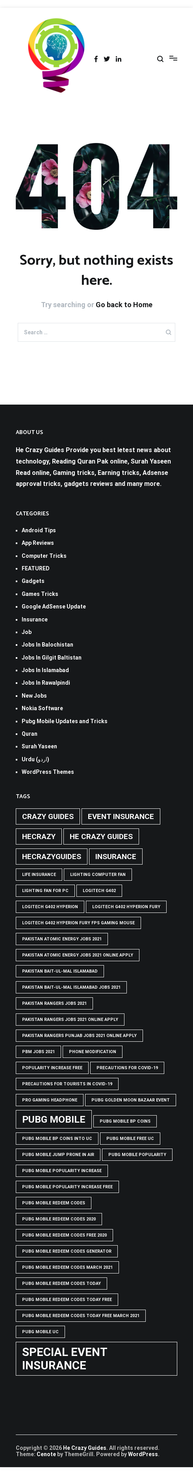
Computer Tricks (44, 556)
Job (27, 632)
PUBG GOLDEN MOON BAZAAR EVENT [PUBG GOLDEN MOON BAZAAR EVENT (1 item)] (130, 1100)
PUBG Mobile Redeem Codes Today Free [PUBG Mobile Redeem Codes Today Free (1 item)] (67, 1299)
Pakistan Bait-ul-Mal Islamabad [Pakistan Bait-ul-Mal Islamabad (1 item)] (60, 971)
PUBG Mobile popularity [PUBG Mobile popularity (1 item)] (137, 1154)
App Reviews (38, 543)
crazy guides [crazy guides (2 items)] (48, 816)
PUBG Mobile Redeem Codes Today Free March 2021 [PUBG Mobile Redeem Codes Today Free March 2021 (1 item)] (80, 1315)
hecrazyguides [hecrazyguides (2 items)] (51, 856)
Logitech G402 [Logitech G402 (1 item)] (99, 890)
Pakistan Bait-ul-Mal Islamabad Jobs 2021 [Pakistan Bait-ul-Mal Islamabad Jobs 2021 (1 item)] (71, 987)
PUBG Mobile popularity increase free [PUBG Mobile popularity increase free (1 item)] (67, 1186)
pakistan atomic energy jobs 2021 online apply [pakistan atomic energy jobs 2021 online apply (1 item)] (77, 955)
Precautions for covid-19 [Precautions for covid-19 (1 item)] (127, 1067)
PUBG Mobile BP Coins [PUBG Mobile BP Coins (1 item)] (125, 1121)
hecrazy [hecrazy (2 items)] (39, 836)
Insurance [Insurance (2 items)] (115, 856)
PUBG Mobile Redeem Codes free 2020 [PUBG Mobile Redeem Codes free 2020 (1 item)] (64, 1235)
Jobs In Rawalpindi (46, 683)
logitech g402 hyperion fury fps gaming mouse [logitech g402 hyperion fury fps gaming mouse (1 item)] (78, 922)
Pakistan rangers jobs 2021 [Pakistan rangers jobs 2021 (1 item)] (54, 1003)
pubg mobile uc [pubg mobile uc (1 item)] (40, 1331)
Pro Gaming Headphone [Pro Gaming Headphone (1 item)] (49, 1100)
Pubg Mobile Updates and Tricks (65, 721)
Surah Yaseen (39, 746)
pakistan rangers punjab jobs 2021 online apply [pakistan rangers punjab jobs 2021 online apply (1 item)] (79, 1035)
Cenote (46, 1454)
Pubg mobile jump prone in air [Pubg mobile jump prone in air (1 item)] (58, 1154)
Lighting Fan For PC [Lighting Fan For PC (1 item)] (45, 890)
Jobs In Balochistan (47, 644)
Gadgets (33, 581)
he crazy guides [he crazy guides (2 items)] (101, 836)
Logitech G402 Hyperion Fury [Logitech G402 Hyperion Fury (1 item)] (126, 906)
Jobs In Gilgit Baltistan (52, 657)
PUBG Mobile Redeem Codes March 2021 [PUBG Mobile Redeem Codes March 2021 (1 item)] (67, 1267)
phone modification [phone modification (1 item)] (92, 1051)
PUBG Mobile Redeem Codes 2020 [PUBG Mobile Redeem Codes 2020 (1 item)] (59, 1219)
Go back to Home (124, 304)
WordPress (143, 1454)
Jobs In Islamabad (45, 670)
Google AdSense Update (54, 606)
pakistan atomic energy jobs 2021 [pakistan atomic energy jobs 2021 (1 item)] (62, 939)
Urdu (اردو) (35, 759)
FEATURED (36, 568)
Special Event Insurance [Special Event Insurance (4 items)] (65, 1358)
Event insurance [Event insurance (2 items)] (121, 816)
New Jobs (34, 696)
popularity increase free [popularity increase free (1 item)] (52, 1067)
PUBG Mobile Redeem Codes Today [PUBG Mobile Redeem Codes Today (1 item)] (61, 1283)
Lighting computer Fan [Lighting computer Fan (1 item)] (98, 874)
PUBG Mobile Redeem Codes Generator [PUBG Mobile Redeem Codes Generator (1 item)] (66, 1251)
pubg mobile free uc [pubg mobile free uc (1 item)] (130, 1138)
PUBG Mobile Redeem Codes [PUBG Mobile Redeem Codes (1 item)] (53, 1203)
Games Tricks (40, 594)
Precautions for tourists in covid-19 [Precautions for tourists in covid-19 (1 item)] (67, 1084)
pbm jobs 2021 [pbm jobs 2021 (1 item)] (38, 1051)
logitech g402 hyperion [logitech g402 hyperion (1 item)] (50, 906)
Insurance (35, 619)
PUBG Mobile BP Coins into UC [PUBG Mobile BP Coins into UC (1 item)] (57, 1138)
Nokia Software (42, 708)
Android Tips (39, 530)
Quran (29, 734)
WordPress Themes (48, 772)
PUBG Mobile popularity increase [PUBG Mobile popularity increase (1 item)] (62, 1170)
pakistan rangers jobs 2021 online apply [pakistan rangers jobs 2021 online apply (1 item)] (70, 1019)
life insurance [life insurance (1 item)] (39, 874)
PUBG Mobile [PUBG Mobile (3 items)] (53, 1119)
